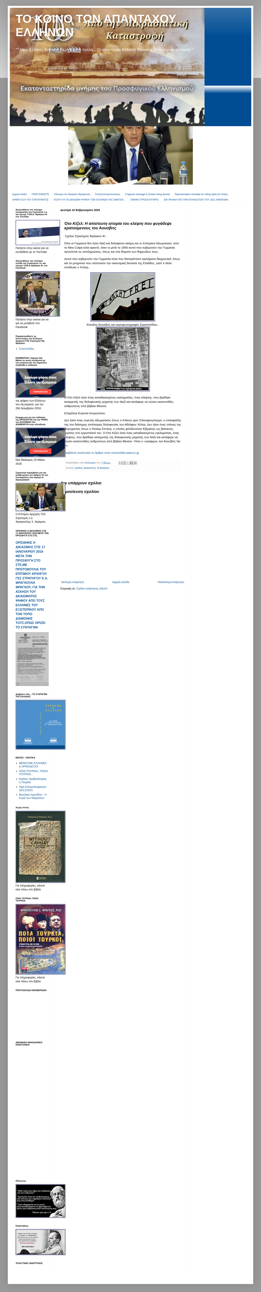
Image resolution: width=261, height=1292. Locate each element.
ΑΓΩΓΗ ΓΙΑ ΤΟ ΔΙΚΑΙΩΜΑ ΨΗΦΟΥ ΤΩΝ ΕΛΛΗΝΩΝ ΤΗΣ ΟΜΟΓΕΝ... (89, 199)
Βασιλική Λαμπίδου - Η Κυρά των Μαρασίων (33, 796)
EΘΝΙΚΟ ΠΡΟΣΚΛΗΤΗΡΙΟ (144, 199)
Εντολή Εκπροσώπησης (107, 194)
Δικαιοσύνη (90, 468)
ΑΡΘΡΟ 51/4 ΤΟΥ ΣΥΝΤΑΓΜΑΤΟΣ (30, 199)
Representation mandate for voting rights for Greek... (202, 194)
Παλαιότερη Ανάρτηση (171, 582)
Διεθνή (78, 468)
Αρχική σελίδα (19, 194)
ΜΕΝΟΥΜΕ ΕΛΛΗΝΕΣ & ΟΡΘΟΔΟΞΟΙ (33, 765)
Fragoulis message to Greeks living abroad (147, 194)
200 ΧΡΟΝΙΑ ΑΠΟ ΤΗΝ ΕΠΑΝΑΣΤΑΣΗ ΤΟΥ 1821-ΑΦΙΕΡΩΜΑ (196, 199)
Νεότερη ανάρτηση (72, 582)
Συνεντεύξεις (26, 348)
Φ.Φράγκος (103, 468)
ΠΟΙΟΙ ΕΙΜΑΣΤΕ (40, 194)
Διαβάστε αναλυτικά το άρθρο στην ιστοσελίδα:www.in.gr (101, 452)
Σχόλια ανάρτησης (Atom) (92, 588)
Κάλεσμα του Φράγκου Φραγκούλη (72, 194)
